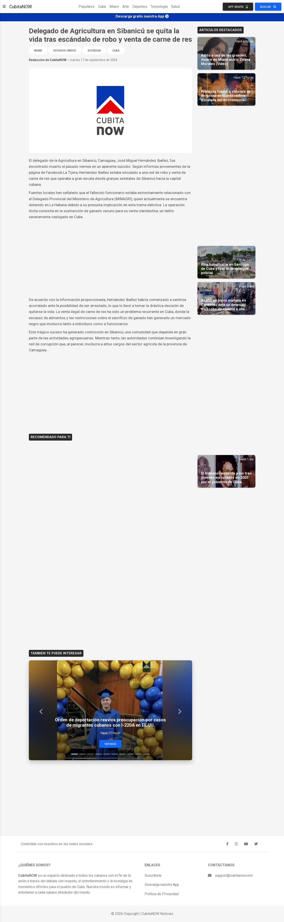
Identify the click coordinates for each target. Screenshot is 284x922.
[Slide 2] (82, 754)
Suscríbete (153, 875)
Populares (87, 6)
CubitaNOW (20, 6)
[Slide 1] (74, 754)
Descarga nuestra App (162, 884)
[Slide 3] (90, 754)
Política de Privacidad (162, 894)
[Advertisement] (110, 253)
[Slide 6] (114, 754)
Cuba (102, 6)
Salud (175, 6)
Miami (114, 6)
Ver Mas (110, 744)
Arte (125, 6)
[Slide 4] (98, 754)
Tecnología (159, 6)
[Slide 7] (122, 754)
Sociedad (94, 50)
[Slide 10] (146, 754)
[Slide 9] (138, 754)
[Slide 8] (130, 754)
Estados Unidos (64, 50)
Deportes (139, 6)
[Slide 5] (106, 754)
